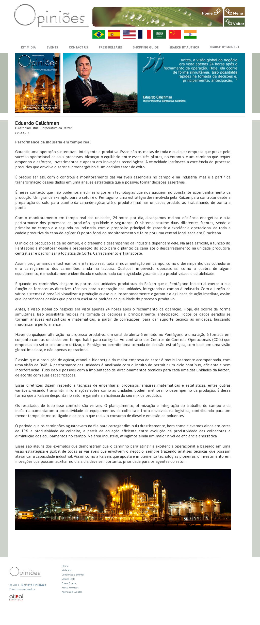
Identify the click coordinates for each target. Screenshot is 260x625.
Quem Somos (69, 583)
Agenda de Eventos (72, 591)
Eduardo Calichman (37, 123)
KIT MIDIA (28, 47)
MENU (234, 11)
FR (144, 34)
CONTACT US (78, 47)
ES (114, 34)
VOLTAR (234, 22)
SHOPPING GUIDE (146, 47)
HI (190, 34)
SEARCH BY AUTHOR (184, 47)
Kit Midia (67, 570)
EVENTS (52, 47)
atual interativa (16, 598)
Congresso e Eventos (73, 574)
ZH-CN (175, 34)
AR (159, 34)
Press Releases (70, 587)
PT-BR (98, 34)
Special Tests (68, 579)
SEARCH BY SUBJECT (224, 47)
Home (65, 566)
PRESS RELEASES (110, 47)
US (129, 34)
